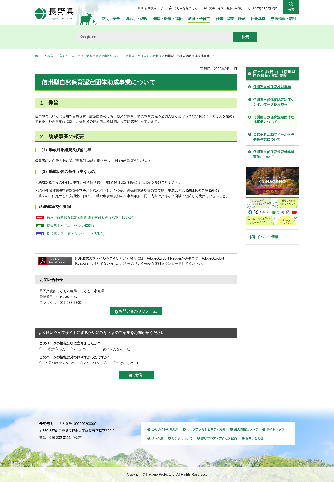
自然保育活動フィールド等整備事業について (273, 137)
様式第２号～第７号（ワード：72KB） (76, 234)
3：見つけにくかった (124, 363)
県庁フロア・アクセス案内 (219, 438)
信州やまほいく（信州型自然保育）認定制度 (131, 55)
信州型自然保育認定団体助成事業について (273, 119)
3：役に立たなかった (113, 349)
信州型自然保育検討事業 (272, 87)
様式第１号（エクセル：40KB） (71, 225)
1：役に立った (54, 349)
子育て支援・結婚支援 (83, 55)
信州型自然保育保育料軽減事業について (273, 154)
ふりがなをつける (186, 8)
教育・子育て (56, 55)
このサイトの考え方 (164, 429)
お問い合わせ (254, 438)
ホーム (39, 55)
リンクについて (182, 438)
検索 (291, 9)
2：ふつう (81, 349)
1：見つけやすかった (59, 363)
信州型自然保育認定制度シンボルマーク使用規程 (273, 102)
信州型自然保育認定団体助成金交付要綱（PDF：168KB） (91, 217)
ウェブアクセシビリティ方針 (206, 429)
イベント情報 (269, 238)
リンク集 (157, 438)
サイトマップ (275, 429)
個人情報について (246, 429)
